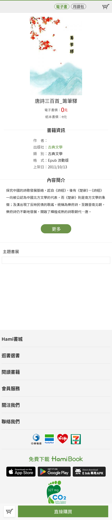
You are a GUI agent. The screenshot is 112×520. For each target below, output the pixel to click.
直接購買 (63, 511)
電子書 (61, 6)
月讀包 (78, 6)
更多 (56, 228)
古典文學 (55, 147)
